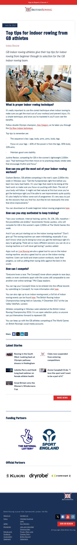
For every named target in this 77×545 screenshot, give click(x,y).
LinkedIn (22, 334)
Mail (26, 334)
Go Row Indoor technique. (21, 128)
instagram (72, 516)
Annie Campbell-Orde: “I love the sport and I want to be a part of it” (59, 373)
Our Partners (24, 524)
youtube (67, 516)
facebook (62, 516)
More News (62, 398)
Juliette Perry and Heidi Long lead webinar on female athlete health (25, 373)
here (67, 208)
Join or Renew (66, 524)
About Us (7, 516)
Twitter (18, 334)
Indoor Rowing (12, 45)
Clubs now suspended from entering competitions (58, 356)
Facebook (14, 334)
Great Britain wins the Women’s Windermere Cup (24, 386)
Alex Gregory (42, 125)
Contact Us (24, 516)
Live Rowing (23, 251)
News (6, 519)
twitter (57, 516)
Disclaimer (7, 527)
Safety (6, 524)
